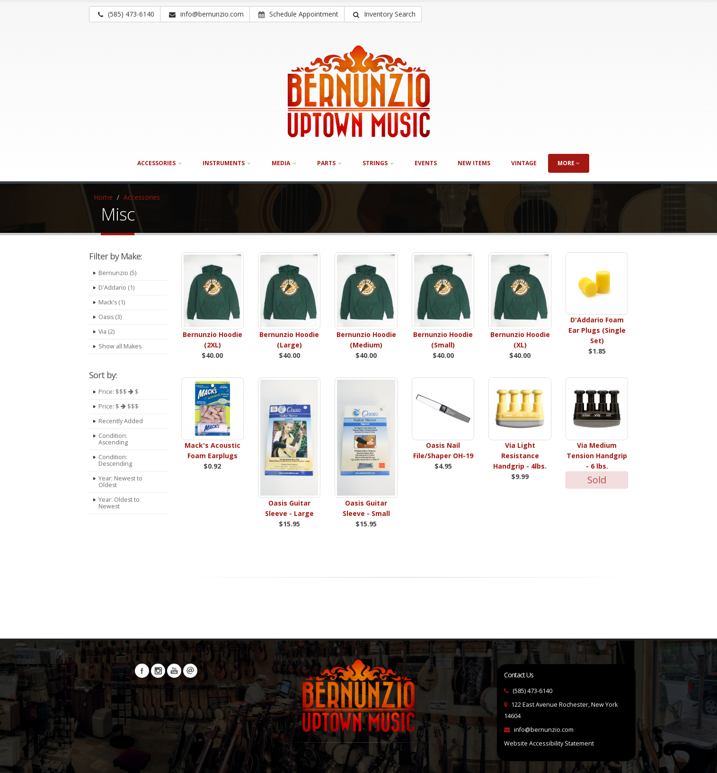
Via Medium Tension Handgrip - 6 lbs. (597, 456)
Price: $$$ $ (118, 392)
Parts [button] (329, 163)
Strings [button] (378, 163)
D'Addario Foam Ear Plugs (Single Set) (597, 330)
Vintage (524, 163)
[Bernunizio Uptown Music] (358, 91)
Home (103, 197)
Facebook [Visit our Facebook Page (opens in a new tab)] (142, 671)
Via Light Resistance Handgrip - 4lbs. (520, 456)
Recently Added (120, 421)
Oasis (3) (110, 317)
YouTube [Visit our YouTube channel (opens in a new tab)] (174, 671)
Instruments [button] (227, 163)
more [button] (569, 163)
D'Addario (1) (116, 288)
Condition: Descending (115, 460)
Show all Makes (120, 346)
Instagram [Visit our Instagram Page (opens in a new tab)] (158, 671)
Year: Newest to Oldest (120, 481)
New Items (474, 163)
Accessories (142, 197)
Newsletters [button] (190, 671)
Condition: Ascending (113, 439)
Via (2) (106, 332)
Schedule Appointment (298, 13)
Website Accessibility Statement (549, 743)
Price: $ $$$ (118, 406)
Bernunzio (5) (117, 273)
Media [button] (284, 163)
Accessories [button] (159, 163)
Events (426, 163)
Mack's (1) (111, 302)
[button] (383, 14)
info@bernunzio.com (544, 730)
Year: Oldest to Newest (119, 503)
